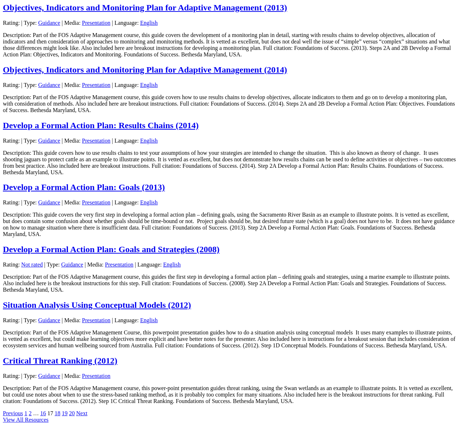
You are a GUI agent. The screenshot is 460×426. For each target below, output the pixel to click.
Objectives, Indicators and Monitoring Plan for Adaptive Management (145, 7)
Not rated (32, 264)
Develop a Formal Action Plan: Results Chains (101, 125)
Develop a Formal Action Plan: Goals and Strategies (111, 249)
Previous (13, 413)
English (149, 23)
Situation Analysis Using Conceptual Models (97, 305)
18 (57, 413)
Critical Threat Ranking (60, 360)
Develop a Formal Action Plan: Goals (84, 187)
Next (81, 413)
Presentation (96, 23)
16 (43, 413)
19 (65, 413)
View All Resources (26, 420)
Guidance (49, 23)
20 (72, 413)
